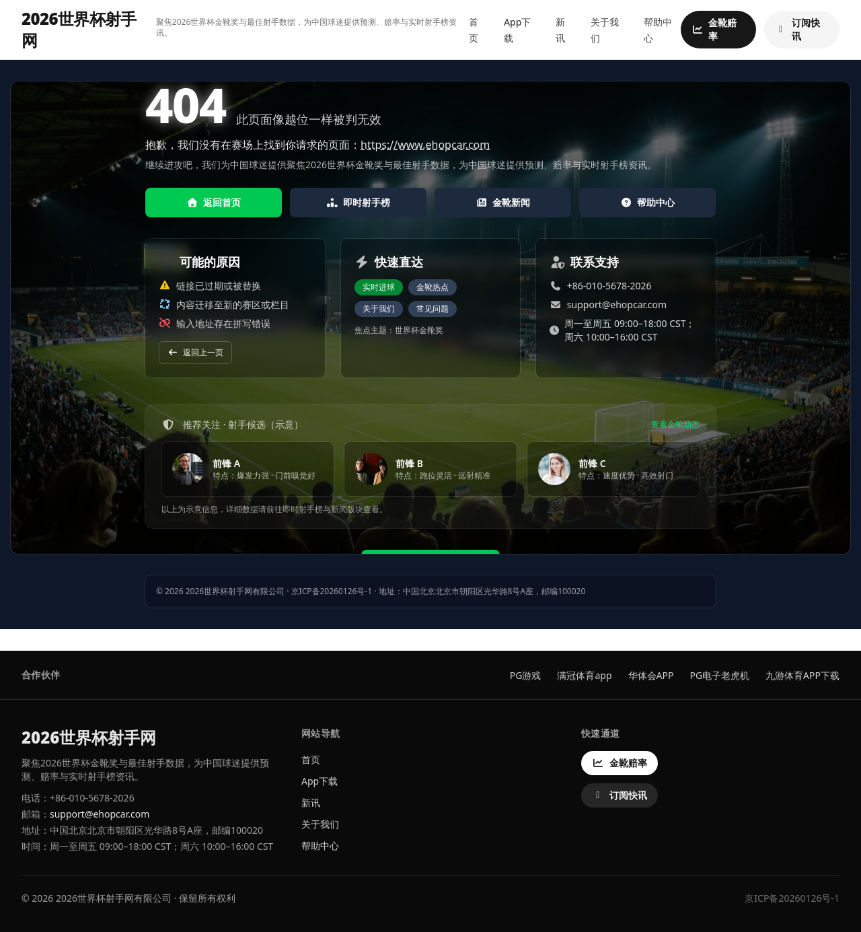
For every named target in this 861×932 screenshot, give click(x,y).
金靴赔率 (714, 29)
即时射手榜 (358, 202)
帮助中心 (647, 202)
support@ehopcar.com (617, 304)
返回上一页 (195, 352)
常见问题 (432, 308)
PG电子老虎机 (719, 675)
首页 (310, 759)
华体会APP (651, 675)
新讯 (310, 802)
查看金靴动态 (675, 424)
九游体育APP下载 (802, 675)
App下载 (319, 781)
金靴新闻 (503, 202)
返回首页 (213, 202)
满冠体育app (584, 675)
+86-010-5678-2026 (609, 285)
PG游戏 (525, 675)
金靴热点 (432, 287)
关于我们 (379, 308)
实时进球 (379, 287)
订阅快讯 (797, 29)
